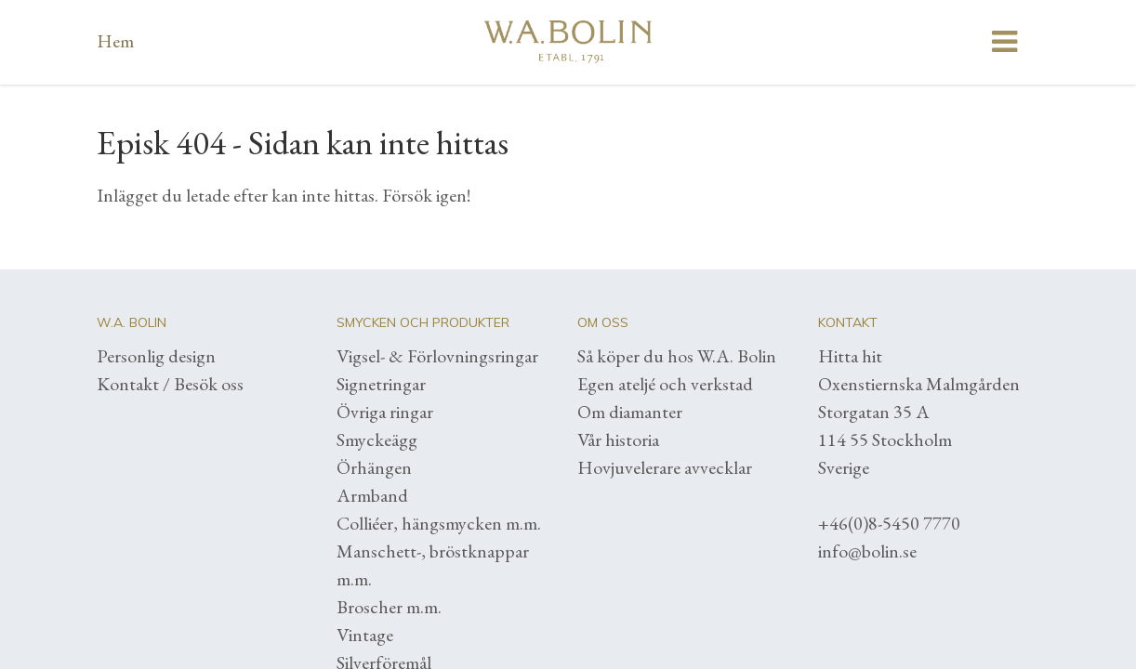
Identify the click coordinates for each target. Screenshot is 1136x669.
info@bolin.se (867, 551)
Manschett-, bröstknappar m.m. (433, 565)
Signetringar (381, 384)
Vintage (365, 635)
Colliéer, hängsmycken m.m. (439, 523)
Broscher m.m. (389, 607)
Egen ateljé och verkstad (665, 384)
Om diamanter (629, 412)
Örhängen (374, 467)
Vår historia (618, 439)
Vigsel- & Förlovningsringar (437, 356)
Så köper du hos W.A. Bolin (676, 356)
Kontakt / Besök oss (170, 384)
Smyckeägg (377, 439)
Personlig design (156, 356)
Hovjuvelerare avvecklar (664, 467)
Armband (372, 495)
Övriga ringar (385, 412)
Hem (115, 41)
